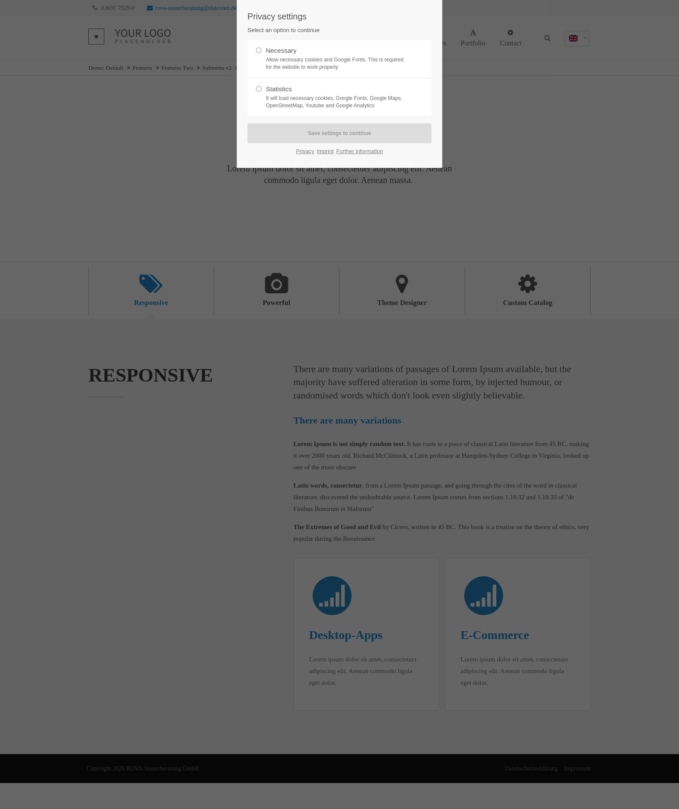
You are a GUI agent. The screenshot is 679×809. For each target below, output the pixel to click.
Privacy (305, 151)
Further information (359, 151)
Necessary (336, 59)
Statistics (336, 97)
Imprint (325, 151)
